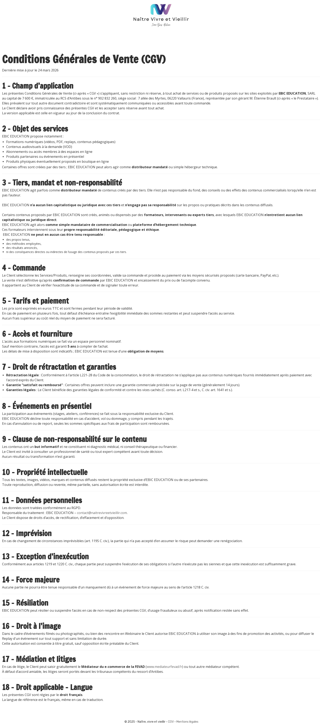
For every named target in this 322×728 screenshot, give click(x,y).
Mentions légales (187, 721)
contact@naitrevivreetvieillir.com (102, 513)
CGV (171, 721)
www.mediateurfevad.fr (164, 666)
